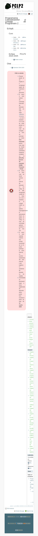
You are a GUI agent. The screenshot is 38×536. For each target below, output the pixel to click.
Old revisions (10, 508)
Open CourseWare (25, 11)
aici (30, 462)
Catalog (31, 327)
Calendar (31, 325)
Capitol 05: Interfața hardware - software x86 (32, 401)
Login (31, 14)
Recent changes (23, 14)
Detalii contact (19, 59)
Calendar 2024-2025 (18, 67)
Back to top (30, 511)
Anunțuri (31, 319)
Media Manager (20, 511)
